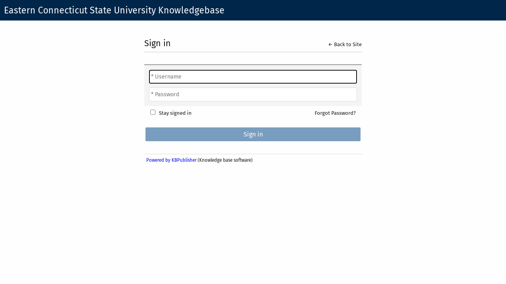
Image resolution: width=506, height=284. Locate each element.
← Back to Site (345, 44)
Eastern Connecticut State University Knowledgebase (114, 10)
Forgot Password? (335, 113)
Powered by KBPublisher (171, 160)
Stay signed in (175, 113)
